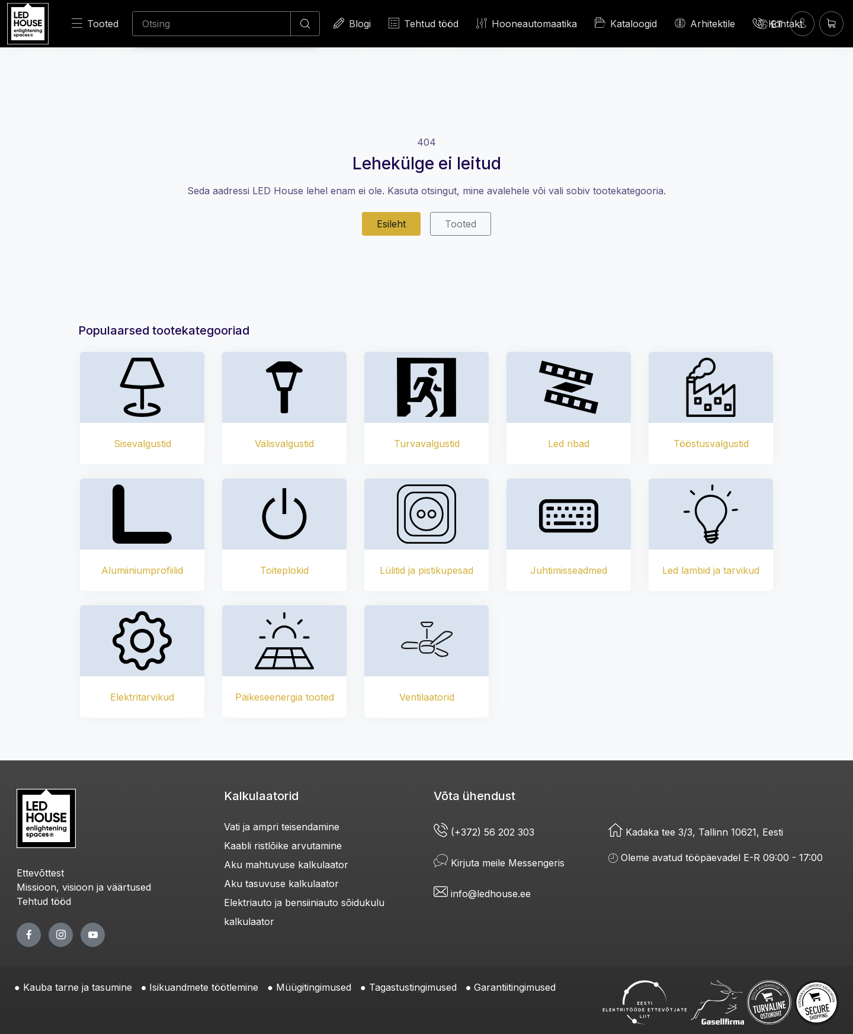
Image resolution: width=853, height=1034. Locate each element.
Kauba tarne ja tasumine (77, 987)
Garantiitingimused (515, 987)
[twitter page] (61, 935)
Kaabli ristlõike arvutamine (283, 846)
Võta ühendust (474, 796)
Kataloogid (626, 23)
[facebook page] (29, 935)
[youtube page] (93, 935)
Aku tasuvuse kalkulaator (281, 884)
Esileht (391, 224)
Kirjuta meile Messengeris (499, 863)
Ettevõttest (40, 873)
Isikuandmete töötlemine (203, 987)
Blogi (352, 23)
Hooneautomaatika (526, 23)
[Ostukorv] (831, 23)
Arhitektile (705, 23)
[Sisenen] (802, 23)
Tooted (95, 23)
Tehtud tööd (423, 23)
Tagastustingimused (413, 987)
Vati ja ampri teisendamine (281, 827)
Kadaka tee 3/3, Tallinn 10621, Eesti (695, 832)
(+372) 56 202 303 (484, 832)
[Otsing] (211, 23)
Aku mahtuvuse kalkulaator (286, 865)
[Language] (770, 23)
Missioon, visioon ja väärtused (84, 887)
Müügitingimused (313, 987)
